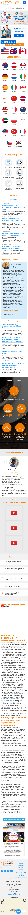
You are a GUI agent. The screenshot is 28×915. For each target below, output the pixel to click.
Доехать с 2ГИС (22, 910)
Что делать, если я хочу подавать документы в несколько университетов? (13, 593)
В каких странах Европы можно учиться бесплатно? (13, 562)
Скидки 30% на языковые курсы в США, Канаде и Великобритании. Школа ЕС (12, 339)
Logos (7, 644)
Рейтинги (21, 867)
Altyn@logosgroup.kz (14, 894)
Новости (21, 868)
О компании (21, 865)
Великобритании (14, 698)
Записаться (19, 35)
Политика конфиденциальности (21, 876)
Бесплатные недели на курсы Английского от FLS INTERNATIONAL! (13, 365)
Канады (10, 700)
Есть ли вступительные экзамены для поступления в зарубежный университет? (14, 570)
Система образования (21, 874)
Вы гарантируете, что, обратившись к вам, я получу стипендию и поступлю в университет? (14, 578)
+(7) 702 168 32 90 (19, 8)
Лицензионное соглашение (14, 910)
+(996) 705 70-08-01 (9, 8)
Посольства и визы (21, 872)
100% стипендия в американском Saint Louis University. (11, 326)
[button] (14, 22)
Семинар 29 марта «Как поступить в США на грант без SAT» (13, 207)
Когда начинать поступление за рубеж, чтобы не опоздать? (13, 585)
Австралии (4, 700)
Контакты (21, 862)
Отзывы (21, 863)
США (21, 698)
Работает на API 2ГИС (14, 909)
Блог (21, 870)
